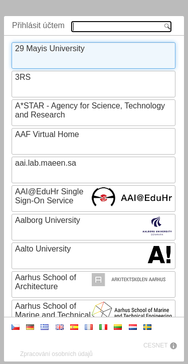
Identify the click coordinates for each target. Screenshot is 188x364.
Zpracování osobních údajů (56, 353)
